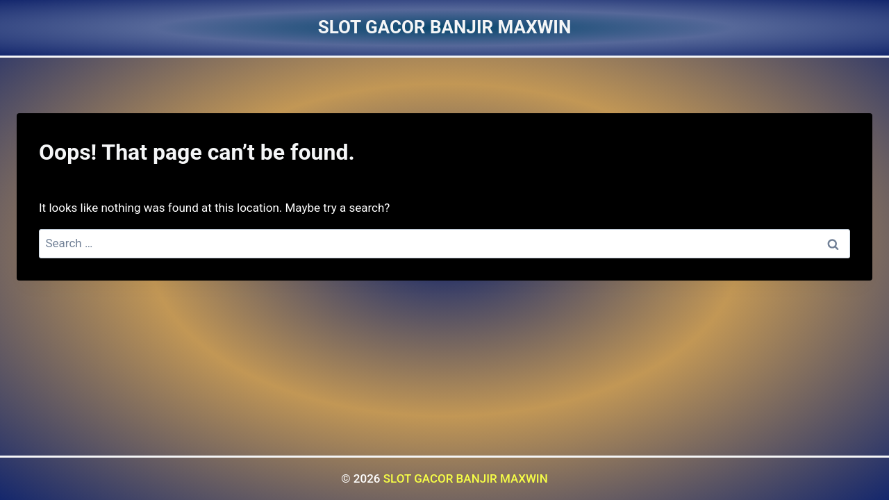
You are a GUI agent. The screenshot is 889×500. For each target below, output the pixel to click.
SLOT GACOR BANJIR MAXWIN (465, 478)
